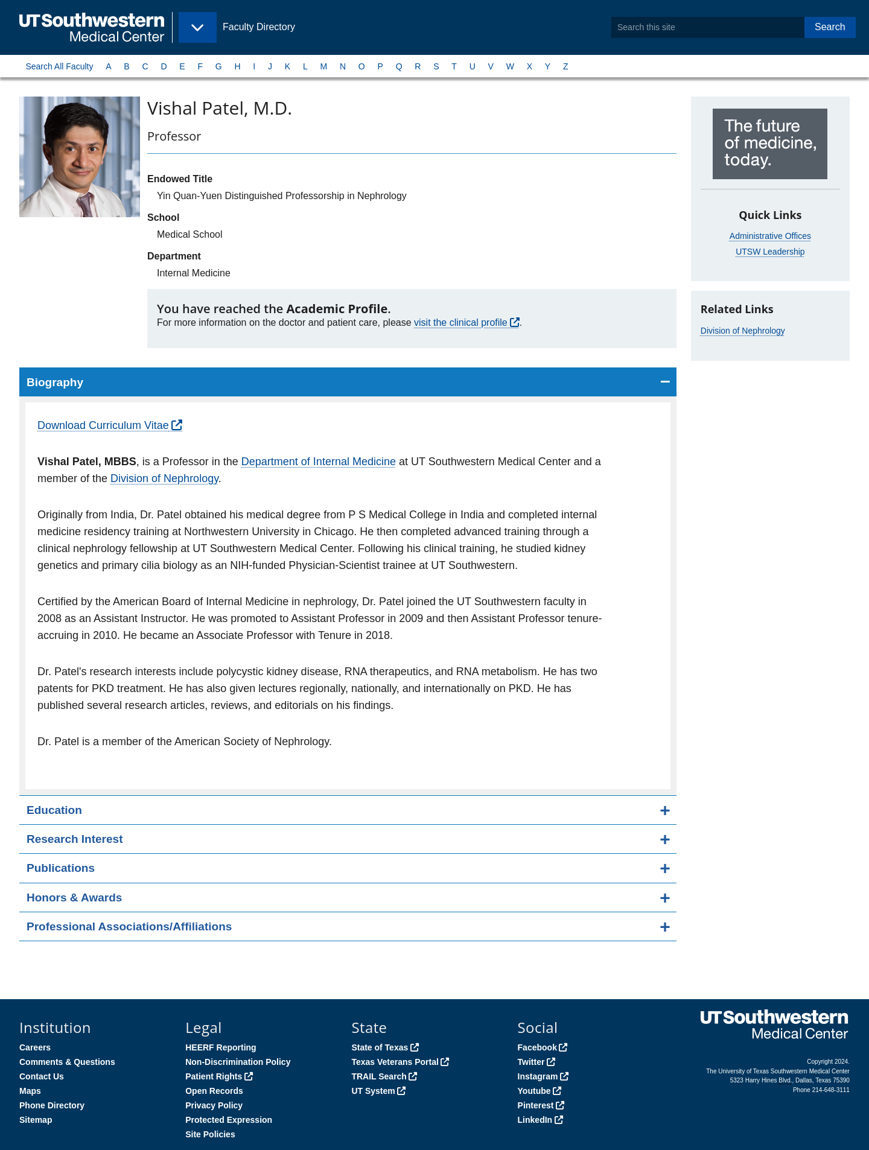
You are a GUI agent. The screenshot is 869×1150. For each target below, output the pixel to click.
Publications (61, 868)
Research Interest (75, 839)
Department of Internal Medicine (318, 462)
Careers (35, 1047)
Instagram (538, 1076)
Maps (30, 1091)
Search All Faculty (59, 66)
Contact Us (41, 1076)
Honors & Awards (74, 897)
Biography (55, 382)
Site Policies (210, 1134)
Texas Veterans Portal (394, 1062)
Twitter (531, 1062)
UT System (373, 1091)
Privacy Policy (214, 1105)
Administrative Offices (770, 236)
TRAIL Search (379, 1076)
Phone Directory (51, 1105)
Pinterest (536, 1105)
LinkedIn (535, 1120)
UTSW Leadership (770, 251)
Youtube (534, 1091)
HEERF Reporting (220, 1047)
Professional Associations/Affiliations (129, 926)
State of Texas (379, 1047)
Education (54, 810)
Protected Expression (228, 1120)
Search (830, 27)
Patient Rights (213, 1076)
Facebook (537, 1047)
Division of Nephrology (164, 478)
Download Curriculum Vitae (103, 425)
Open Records (214, 1091)
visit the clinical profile (461, 322)
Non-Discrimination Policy (237, 1062)
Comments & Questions (67, 1062)
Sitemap (35, 1120)
